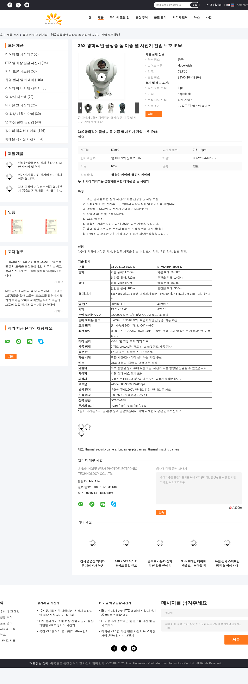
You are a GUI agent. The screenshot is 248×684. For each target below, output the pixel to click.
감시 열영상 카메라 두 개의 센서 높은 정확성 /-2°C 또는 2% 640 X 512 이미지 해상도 (92, 563)
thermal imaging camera (164, 449)
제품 (101, 17)
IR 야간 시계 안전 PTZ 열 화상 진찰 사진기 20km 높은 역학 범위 (128, 612)
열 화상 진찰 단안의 (19, 114)
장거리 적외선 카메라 (21, 131)
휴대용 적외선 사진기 (21, 139)
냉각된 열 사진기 (17, 105)
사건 (209, 17)
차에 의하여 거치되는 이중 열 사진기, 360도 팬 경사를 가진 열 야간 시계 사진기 (40, 190)
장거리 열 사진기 (17, 54)
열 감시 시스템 (16, 97)
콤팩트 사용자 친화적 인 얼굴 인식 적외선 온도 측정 (160, 563)
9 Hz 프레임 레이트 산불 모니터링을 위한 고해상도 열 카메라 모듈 (193, 563)
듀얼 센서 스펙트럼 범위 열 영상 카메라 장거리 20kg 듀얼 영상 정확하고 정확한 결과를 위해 (227, 563)
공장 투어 (142, 17)
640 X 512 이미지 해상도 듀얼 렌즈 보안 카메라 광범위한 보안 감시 (126, 563)
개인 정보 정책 (38, 663)
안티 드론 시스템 (17, 71)
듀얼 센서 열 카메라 (35, 34)
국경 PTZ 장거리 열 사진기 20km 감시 (63, 631)
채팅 (151, 113)
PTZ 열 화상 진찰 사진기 (23, 63)
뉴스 (197, 17)
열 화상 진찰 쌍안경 (19, 122)
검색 (194, 5)
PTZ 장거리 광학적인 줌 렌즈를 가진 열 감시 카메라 (128, 623)
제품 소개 (13, 34)
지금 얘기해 (214, 4)
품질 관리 (160, 17)
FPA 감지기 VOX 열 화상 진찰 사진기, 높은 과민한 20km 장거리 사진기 (66, 623)
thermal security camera (100, 449)
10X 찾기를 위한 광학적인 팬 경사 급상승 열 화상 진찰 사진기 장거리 (66, 612)
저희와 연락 (180, 17)
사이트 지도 (7, 640)
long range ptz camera (132, 449)
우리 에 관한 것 (119, 17)
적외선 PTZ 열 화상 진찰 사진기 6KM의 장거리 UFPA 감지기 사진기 (128, 633)
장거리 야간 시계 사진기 (23, 88)
